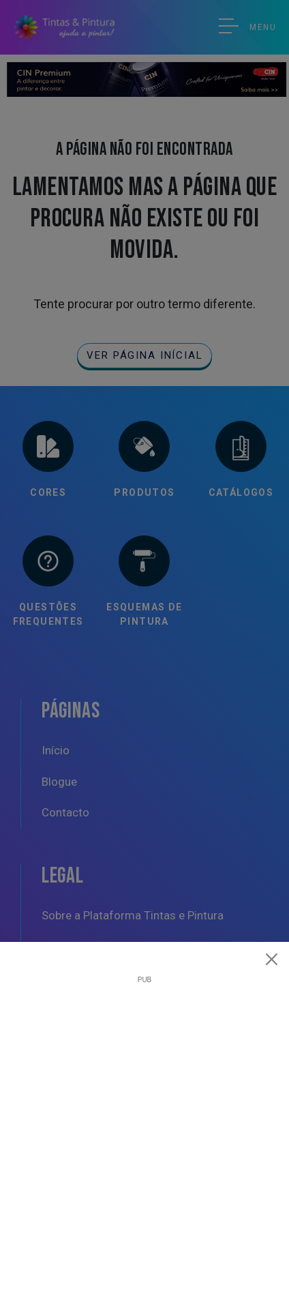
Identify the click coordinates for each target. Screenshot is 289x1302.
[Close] (272, 959)
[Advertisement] (144, 1128)
